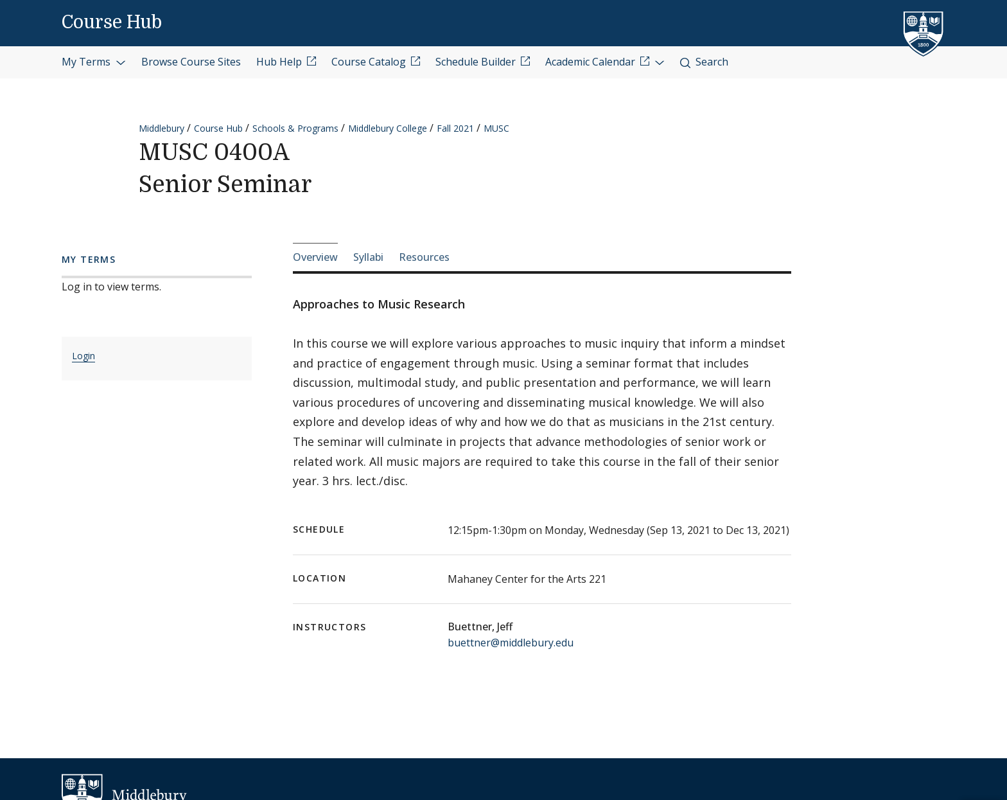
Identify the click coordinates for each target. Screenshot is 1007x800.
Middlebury (161, 128)
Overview (315, 257)
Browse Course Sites (191, 62)
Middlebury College (387, 128)
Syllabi (368, 257)
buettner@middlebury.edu (511, 643)
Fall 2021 (455, 128)
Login (83, 356)
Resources (424, 257)
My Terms (94, 62)
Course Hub (112, 22)
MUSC (496, 128)
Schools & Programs (295, 128)
